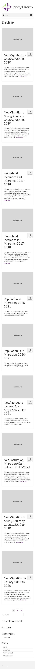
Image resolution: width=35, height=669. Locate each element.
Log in (5, 647)
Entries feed (6, 650)
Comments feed (8, 653)
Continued (23, 76)
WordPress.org (7, 655)
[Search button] (3, 614)
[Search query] (13, 614)
